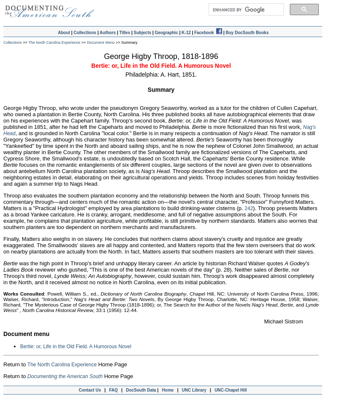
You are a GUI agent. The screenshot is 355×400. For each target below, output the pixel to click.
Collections (85, 32)
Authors (108, 32)
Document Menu (101, 42)
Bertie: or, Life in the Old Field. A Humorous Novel (75, 346)
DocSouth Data (141, 390)
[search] (245, 9)
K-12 (186, 32)
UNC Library (194, 390)
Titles (124, 32)
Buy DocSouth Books (246, 32)
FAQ (113, 390)
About (64, 32)
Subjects (142, 32)
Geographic (166, 32)
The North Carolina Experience (55, 42)
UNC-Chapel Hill (232, 390)
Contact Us (89, 390)
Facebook (208, 32)
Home (168, 390)
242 (249, 208)
